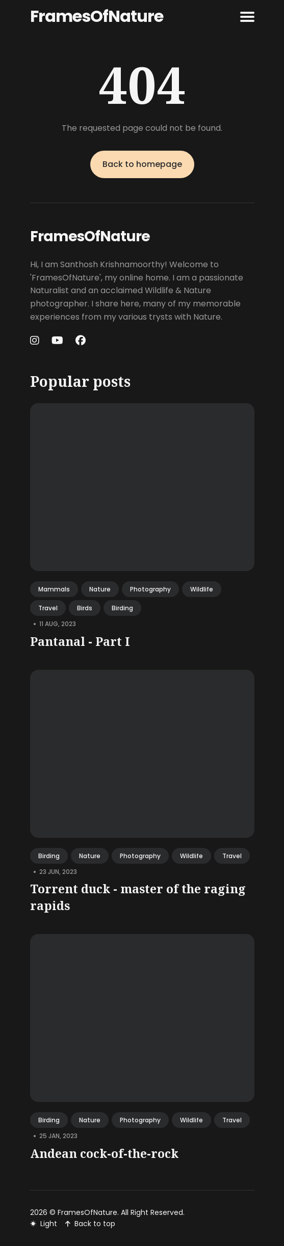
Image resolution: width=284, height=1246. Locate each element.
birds (84, 608)
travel (48, 608)
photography (150, 589)
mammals (54, 589)
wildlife (201, 589)
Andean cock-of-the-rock (104, 1153)
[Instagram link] (35, 340)
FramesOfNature (96, 16)
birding (122, 608)
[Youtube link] (57, 340)
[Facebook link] (80, 340)
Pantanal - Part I (80, 641)
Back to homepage (142, 164)
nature (100, 589)
